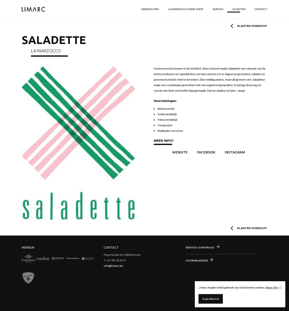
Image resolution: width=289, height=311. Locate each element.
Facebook (206, 152)
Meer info (272, 287)
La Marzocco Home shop (185, 9)
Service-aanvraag (199, 247)
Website (180, 152)
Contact (261, 9)
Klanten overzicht (252, 25)
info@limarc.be (113, 265)
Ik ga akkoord (210, 298)
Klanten (239, 9)
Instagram (235, 152)
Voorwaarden (196, 260)
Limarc (33, 9)
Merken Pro (150, 9)
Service (218, 9)
